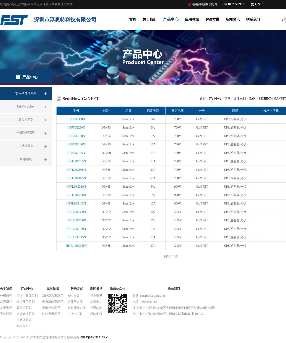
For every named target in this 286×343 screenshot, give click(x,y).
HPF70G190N (76, 136)
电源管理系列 (25, 314)
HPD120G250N (76, 220)
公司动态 (96, 307)
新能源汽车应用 (52, 295)
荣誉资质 (6, 307)
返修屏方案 (75, 301)
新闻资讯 (233, 19)
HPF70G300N (76, 119)
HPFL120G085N (76, 245)
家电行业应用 (51, 307)
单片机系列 (24, 307)
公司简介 (6, 295)
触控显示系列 (25, 301)
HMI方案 (74, 295)
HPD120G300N (76, 212)
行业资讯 (96, 295)
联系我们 (253, 19)
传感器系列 (24, 320)
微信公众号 (117, 288)
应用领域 (192, 19)
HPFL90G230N (76, 195)
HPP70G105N (76, 153)
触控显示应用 (51, 314)
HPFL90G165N (76, 203)
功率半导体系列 (235, 98)
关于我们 (149, 19)
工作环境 (6, 314)
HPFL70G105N (76, 161)
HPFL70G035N (76, 178)
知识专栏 (96, 301)
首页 (132, 19)
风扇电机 (22, 326)
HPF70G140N (76, 144)
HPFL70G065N (76, 169)
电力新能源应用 (52, 301)
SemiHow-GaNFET (272, 98)
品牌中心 (96, 314)
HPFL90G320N (76, 186)
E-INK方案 (75, 314)
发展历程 (6, 301)
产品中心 (171, 19)
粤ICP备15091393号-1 (94, 337)
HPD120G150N (76, 228)
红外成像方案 (77, 307)
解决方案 (212, 19)
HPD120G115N (76, 237)
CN (257, 4)
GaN (252, 98)
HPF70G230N (76, 127)
